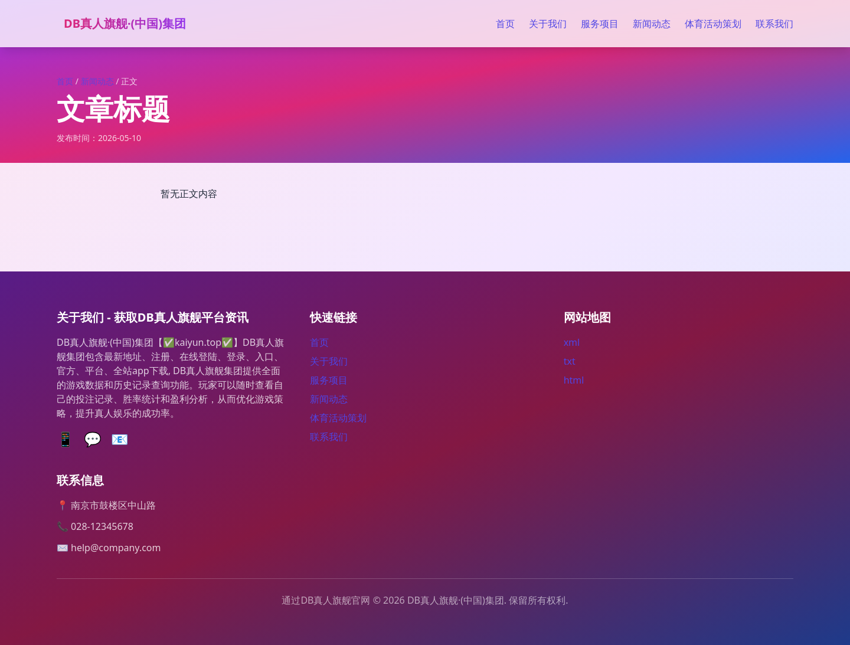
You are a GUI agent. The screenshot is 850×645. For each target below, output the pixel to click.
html (574, 380)
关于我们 (548, 23)
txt (570, 361)
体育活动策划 (713, 23)
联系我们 (774, 23)
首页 (505, 23)
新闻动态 (652, 23)
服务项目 (600, 23)
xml (572, 342)
